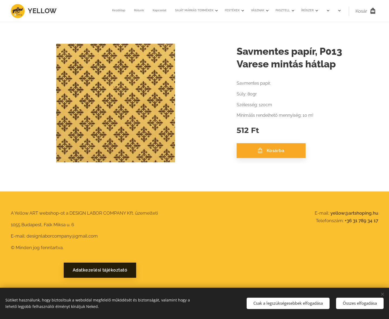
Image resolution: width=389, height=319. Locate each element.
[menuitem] (186, 11)
